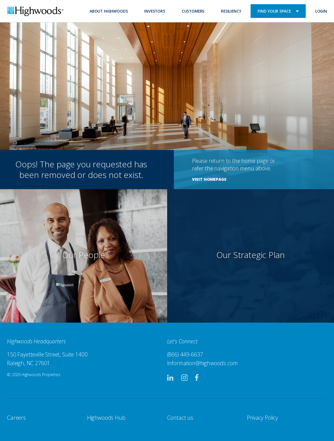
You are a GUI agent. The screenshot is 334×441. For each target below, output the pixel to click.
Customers (193, 11)
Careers (16, 417)
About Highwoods (109, 11)
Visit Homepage (209, 179)
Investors (154, 11)
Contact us (180, 417)
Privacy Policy (262, 417)
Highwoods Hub (106, 417)
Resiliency (231, 11)
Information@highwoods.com (202, 363)
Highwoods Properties (35, 12)
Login (321, 11)
